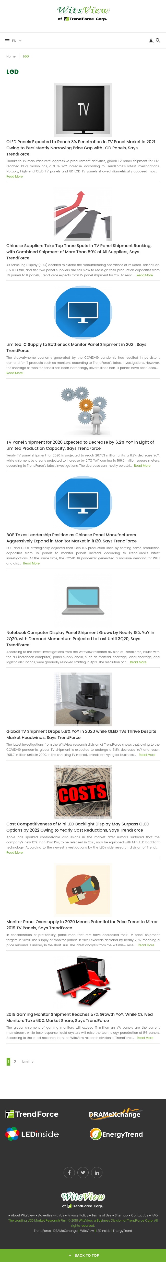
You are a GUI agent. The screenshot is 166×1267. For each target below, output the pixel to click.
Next (29, 1062)
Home (11, 56)
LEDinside (104, 1231)
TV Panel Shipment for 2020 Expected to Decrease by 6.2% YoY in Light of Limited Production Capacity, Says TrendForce (80, 445)
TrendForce (42, 1231)
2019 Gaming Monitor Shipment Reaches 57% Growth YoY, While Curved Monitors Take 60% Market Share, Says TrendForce (79, 1017)
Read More (14, 176)
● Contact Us (138, 1215)
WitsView (87, 1231)
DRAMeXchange (66, 1231)
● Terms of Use (100, 1215)
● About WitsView (21, 1215)
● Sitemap (120, 1215)
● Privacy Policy (77, 1215)
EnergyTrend (122, 1231)
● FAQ (153, 1215)
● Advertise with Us (50, 1215)
